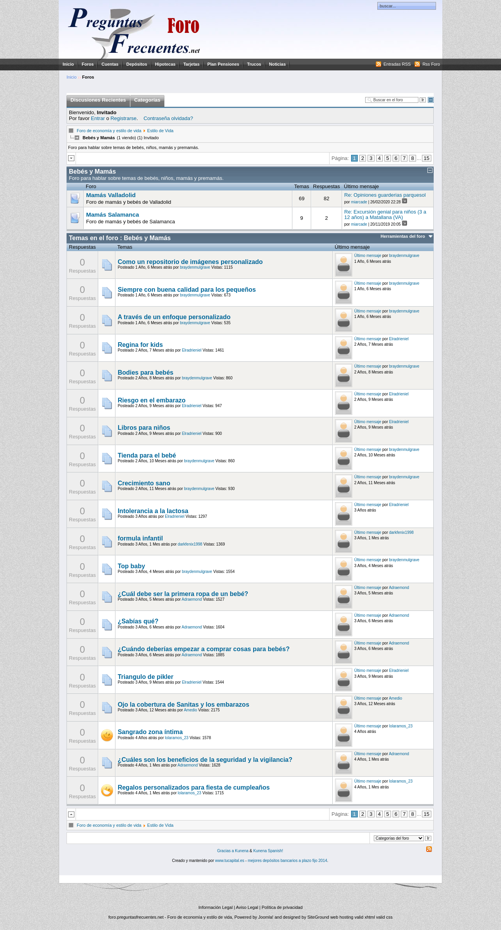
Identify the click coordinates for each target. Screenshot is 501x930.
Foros (88, 64)
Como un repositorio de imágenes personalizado (190, 262)
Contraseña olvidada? (168, 118)
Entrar (98, 118)
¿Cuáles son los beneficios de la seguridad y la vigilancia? (205, 759)
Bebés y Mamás (92, 171)
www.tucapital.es (229, 860)
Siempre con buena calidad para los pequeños (187, 289)
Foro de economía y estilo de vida (109, 130)
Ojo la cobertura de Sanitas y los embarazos (183, 704)
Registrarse (123, 118)
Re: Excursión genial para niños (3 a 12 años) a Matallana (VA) (385, 214)
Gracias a (226, 851)
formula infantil (140, 538)
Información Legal (215, 907)
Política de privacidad (282, 907)
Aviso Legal (247, 907)
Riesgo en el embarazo (152, 400)
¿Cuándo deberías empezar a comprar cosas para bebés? (204, 649)
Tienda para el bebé (147, 455)
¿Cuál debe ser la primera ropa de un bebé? (183, 594)
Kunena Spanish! (268, 851)
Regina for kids (140, 344)
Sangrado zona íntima (150, 732)
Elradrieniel (192, 350)
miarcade (359, 202)
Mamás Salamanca (112, 214)
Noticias (277, 64)
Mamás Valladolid (111, 195)
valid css (384, 917)
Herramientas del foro (402, 236)
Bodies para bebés (145, 372)
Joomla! (266, 917)
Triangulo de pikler (145, 676)
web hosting (341, 917)
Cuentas (109, 64)
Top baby (131, 566)
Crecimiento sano (144, 483)
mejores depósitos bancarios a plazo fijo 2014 (287, 860)
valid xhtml (365, 917)
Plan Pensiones (223, 64)
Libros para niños (144, 427)
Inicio (68, 64)
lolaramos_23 (176, 738)
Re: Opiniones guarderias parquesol (385, 195)
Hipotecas (165, 64)
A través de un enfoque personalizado (174, 317)
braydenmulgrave (195, 267)
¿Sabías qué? (138, 621)
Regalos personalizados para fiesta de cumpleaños (194, 787)
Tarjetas (191, 64)
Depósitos (136, 64)
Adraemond (192, 599)
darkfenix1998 (190, 544)
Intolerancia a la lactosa (153, 511)
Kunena (241, 851)
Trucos (254, 64)
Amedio (190, 710)
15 (426, 158)
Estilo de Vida (160, 130)
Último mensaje (367, 255)
